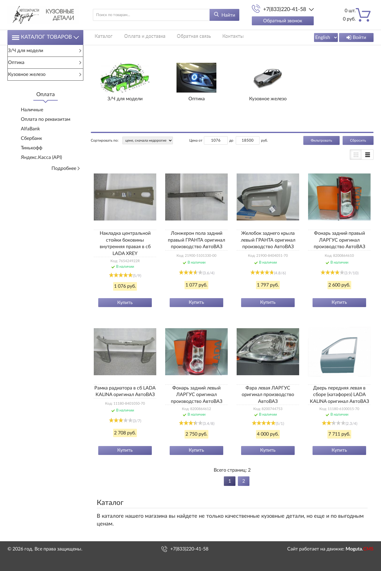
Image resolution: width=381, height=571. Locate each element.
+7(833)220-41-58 (284, 9)
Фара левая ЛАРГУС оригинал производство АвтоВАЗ (268, 395)
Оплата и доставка (136, 37)
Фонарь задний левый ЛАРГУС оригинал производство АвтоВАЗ (196, 395)
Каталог (100, 37)
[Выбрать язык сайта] (326, 37)
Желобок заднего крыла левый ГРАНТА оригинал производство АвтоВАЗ (268, 240)
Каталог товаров (45, 37)
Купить (125, 302)
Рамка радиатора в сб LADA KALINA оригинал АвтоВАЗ (125, 391)
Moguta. (360, 549)
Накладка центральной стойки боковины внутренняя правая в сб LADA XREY (125, 243)
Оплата (45, 94)
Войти (356, 37)
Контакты (217, 37)
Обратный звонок (282, 20)
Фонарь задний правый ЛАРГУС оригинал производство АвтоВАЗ (339, 240)
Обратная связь (182, 37)
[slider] (121, 275)
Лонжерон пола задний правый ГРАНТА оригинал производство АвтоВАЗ (196, 240)
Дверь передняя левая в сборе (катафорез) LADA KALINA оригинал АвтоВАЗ (339, 395)
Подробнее (65, 168)
